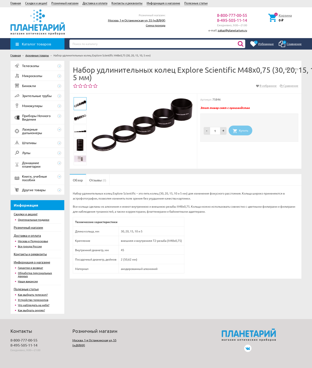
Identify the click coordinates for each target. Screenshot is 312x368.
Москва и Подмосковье (33, 241)
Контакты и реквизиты (126, 3)
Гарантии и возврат (30, 267)
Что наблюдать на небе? (33, 305)
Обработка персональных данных (35, 274)
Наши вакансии (28, 281)
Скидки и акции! (36, 3)
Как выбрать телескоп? (33, 294)
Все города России (30, 246)
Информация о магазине (163, 3)
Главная (15, 3)
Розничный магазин (64, 3)
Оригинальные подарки (33, 219)
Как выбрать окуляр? (31, 310)
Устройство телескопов (33, 300)
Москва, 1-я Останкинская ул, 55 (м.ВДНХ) (136, 20)
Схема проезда (155, 25)
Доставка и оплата (95, 3)
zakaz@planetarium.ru (232, 30)
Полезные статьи (196, 3)
